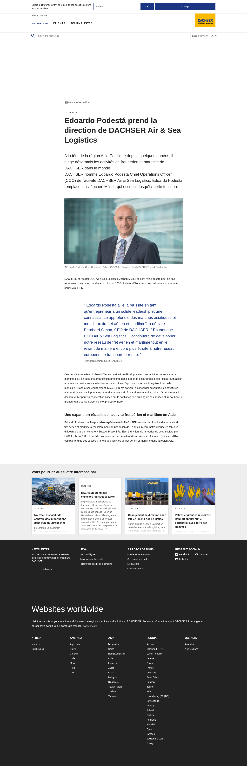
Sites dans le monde (137, 559)
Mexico (73, 663)
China (111, 649)
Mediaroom (41, 23)
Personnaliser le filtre (77, 102)
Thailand (112, 691)
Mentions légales (88, 554)
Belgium (151, 649)
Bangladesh (114, 644)
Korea (111, 672)
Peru (72, 668)
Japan (111, 668)
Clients (61, 23)
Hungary (151, 682)
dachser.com (90, 626)
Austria (150, 644)
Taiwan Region (115, 686)
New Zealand (191, 649)
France (150, 668)
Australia (189, 644)
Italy (149, 691)
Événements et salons (138, 554)
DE (166, 696)
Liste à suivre (200, 36)
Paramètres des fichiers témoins (96, 564)
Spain (149, 729)
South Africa (38, 649)
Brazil (73, 649)
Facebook (182, 554)
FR (157, 649)
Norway (150, 705)
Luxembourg (153, 696)
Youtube (201, 554)
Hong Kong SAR (116, 653)
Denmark (151, 658)
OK (147, 6)
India (110, 658)
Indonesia (113, 663)
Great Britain (153, 677)
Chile (72, 658)
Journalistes (83, 23)
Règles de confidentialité (92, 559)
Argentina (75, 644)
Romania (151, 719)
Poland (150, 710)
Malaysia (112, 677)
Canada (74, 653)
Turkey (150, 743)
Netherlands (153, 701)
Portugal (151, 715)
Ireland (150, 686)
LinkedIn (181, 559)
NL (162, 649)
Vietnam (112, 696)
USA (72, 672)
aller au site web (41, 15)
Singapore (113, 682)
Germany (151, 672)
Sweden (151, 734)
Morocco (36, 644)
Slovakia (151, 724)
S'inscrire (47, 569)
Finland (150, 663)
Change (185, 6)
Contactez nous (135, 568)
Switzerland (152, 738)
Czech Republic (154, 653)
